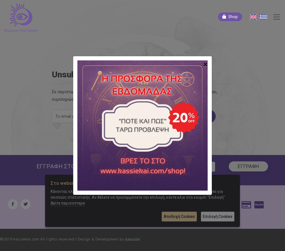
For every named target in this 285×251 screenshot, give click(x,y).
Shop (233, 16)
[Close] (205, 64)
